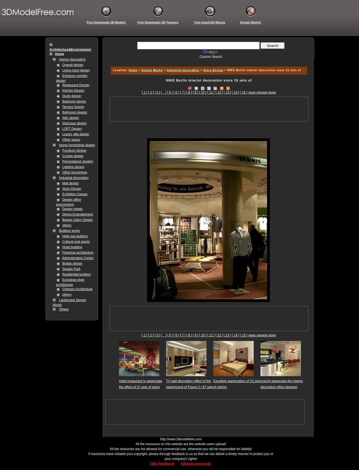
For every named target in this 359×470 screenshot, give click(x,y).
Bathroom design (74, 112)
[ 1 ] (144, 92)
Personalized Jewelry (77, 161)
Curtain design (72, 156)
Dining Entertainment (77, 214)
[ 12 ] (219, 92)
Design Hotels (72, 209)
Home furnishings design (77, 145)
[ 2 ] (151, 92)
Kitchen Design (73, 90)
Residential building (76, 274)
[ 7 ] (183, 92)
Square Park (71, 269)
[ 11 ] (211, 92)
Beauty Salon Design (77, 220)
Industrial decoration (73, 178)
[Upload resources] (196, 464)
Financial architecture (77, 253)
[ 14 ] (235, 92)
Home (133, 70)
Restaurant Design (75, 85)
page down (268, 92)
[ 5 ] (170, 92)
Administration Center (78, 258)
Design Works (152, 70)
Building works (69, 231)
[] (163, 92)
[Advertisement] (208, 61)
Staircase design (74, 123)
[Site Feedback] (162, 464)
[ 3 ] (157, 92)
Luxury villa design (75, 134)
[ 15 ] (243, 92)
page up (254, 92)
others (66, 225)
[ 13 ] (227, 92)
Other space (71, 140)
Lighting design (73, 167)
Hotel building (72, 247)
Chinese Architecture (77, 289)
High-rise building (75, 236)
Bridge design (72, 263)
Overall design (72, 65)
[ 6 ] (176, 92)
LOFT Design (72, 129)
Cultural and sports (76, 242)
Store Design (71, 189)
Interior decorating (72, 59)
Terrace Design (73, 107)
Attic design (70, 118)
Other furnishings (74, 172)
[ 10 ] (203, 92)
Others (64, 309)
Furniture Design (74, 150)
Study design (71, 96)
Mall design (70, 183)
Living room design (76, 70)
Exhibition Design (75, 194)
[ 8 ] (189, 92)
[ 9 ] (195, 92)
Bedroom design (74, 101)
